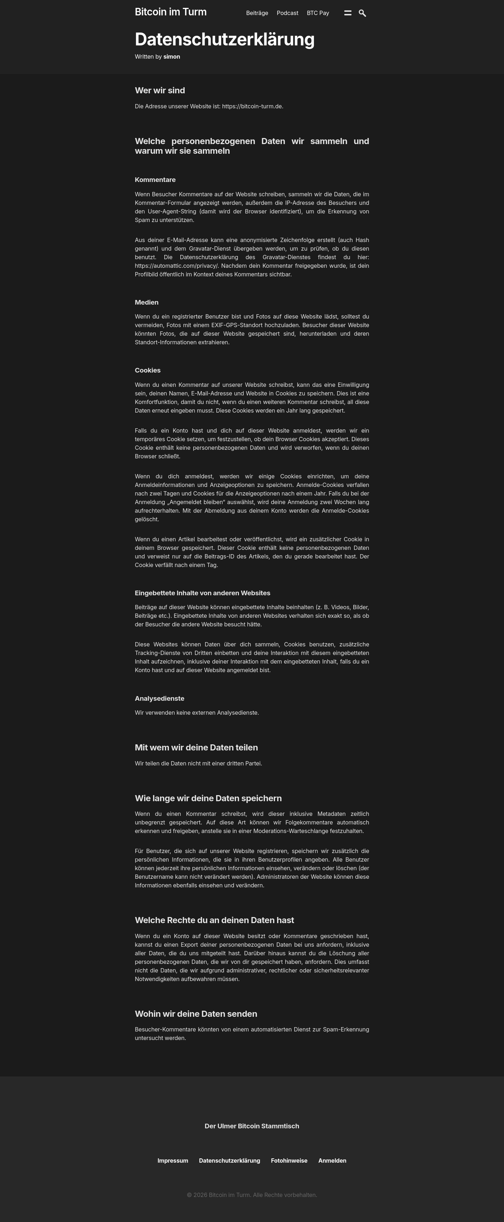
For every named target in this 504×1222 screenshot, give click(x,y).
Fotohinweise (289, 1160)
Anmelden (332, 1160)
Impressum (173, 1160)
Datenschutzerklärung (229, 1160)
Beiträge (257, 12)
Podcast (287, 12)
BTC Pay (318, 12)
